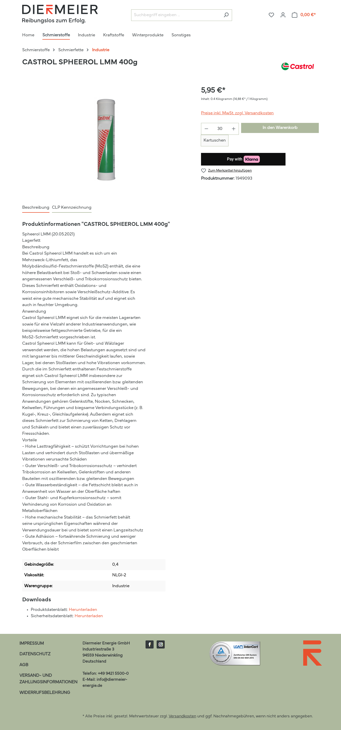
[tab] (35, 208)
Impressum (31, 643)
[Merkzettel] (271, 15)
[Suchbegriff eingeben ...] (175, 15)
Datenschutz (34, 654)
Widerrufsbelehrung (44, 693)
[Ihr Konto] (283, 15)
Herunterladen (83, 610)
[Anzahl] (220, 129)
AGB (23, 665)
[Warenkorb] (304, 15)
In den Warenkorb (280, 128)
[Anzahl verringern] (206, 129)
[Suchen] (226, 15)
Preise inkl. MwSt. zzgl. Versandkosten (237, 113)
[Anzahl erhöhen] (234, 129)
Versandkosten (182, 716)
